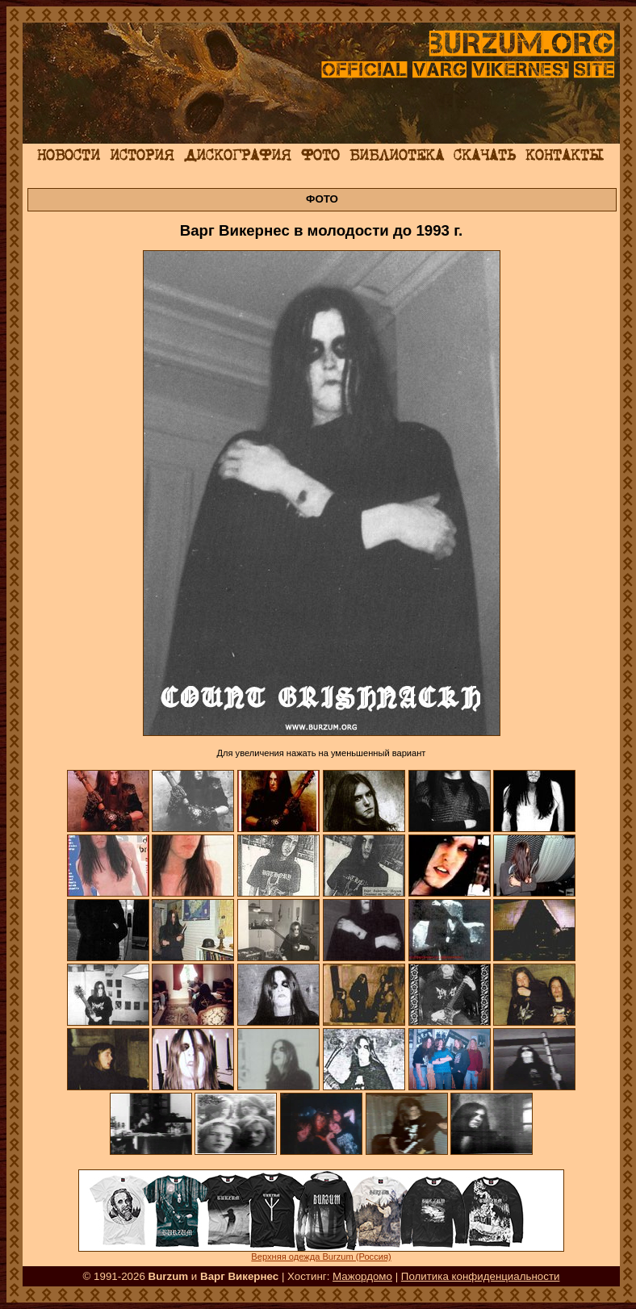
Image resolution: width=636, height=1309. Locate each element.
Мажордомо (362, 1276)
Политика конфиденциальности (480, 1276)
